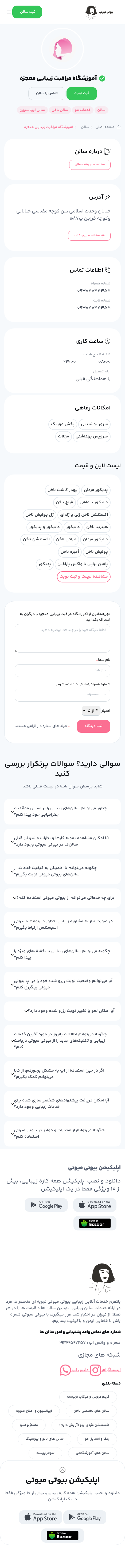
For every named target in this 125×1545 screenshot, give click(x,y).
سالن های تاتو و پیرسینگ (45, 1439)
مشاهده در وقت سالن (90, 164)
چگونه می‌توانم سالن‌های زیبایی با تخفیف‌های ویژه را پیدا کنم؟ (62, 954)
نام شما (103, 660)
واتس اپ (74, 1370)
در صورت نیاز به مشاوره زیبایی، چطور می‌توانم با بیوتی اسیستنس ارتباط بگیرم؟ (63, 924)
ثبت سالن (27, 12)
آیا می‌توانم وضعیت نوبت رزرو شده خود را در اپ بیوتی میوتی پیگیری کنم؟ (63, 984)
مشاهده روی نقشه (89, 235)
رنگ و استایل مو (97, 1439)
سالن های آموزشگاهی (92, 1453)
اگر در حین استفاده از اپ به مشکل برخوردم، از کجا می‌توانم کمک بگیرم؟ (59, 1073)
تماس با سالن (47, 93)
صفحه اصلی (108, 127)
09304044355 (94, 291)
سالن (85, 127)
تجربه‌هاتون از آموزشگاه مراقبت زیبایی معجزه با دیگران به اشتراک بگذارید (65, 617)
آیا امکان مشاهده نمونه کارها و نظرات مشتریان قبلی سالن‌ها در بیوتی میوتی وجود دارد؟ (61, 841)
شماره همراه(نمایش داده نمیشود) (83, 684)
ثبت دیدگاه (94, 726)
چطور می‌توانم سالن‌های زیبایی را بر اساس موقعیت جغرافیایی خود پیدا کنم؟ (60, 811)
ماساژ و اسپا (29, 1425)
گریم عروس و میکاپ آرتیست (88, 1396)
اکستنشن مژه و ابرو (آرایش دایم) (84, 1425)
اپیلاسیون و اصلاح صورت (34, 1411)
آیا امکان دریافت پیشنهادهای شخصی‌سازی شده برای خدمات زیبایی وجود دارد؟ (61, 1103)
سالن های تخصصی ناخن (91, 1411)
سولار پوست (45, 1453)
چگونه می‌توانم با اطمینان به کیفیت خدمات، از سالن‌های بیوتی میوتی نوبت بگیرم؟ (55, 871)
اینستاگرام (105, 1370)
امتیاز (105, 711)
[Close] (62, 1470)
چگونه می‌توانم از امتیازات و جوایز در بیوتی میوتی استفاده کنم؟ (59, 1133)
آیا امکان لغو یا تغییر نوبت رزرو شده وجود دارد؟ (71, 1011)
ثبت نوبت (81, 93)
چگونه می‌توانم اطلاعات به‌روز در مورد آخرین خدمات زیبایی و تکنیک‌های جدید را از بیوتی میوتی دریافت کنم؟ (60, 1041)
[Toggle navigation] (8, 12)
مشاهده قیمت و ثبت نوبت (84, 576)
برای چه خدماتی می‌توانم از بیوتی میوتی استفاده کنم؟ (65, 898)
